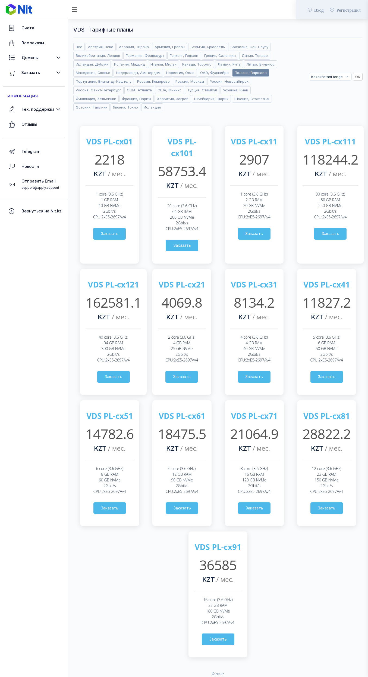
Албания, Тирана (134, 47)
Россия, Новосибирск (229, 81)
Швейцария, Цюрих (211, 99)
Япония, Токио (125, 107)
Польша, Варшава (251, 72)
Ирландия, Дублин (92, 64)
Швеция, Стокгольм (251, 99)
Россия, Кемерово (153, 81)
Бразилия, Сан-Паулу (249, 47)
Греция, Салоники (220, 55)
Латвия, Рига (229, 64)
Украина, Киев (235, 90)
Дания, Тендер (255, 55)
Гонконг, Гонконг (184, 55)
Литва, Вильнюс (260, 64)
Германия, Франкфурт (145, 55)
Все (79, 47)
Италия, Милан (163, 64)
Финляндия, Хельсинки (96, 99)
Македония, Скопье (93, 72)
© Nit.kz (218, 674)
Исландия (152, 107)
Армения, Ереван (170, 47)
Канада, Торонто (197, 64)
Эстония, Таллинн (91, 107)
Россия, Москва (189, 81)
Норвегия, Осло (180, 72)
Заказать (109, 233)
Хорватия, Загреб (172, 99)
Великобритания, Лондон (98, 55)
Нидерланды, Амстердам (138, 72)
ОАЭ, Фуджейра (214, 72)
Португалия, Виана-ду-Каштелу (103, 81)
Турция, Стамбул (202, 90)
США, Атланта (139, 90)
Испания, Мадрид (129, 64)
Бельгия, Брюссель (208, 47)
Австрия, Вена (100, 47)
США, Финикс (170, 90)
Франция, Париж (136, 99)
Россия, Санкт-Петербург (98, 90)
